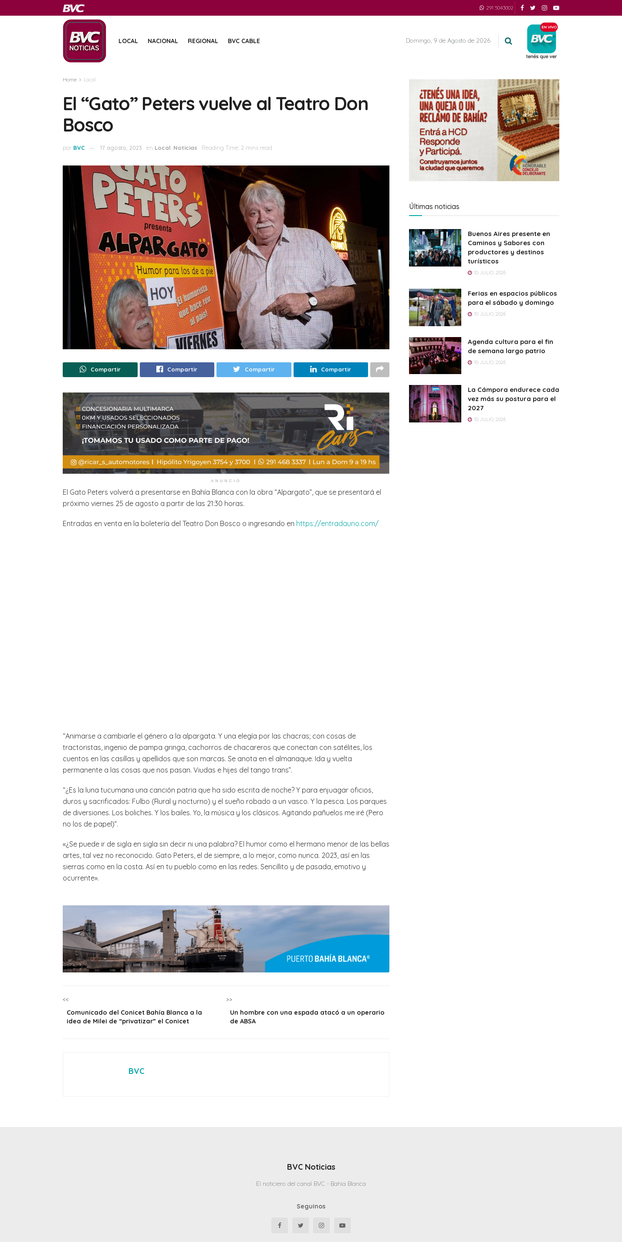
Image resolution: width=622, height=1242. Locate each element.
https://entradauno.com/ (337, 525)
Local (128, 41)
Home (70, 79)
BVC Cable (244, 41)
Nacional (163, 41)
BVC (79, 147)
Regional (203, 41)
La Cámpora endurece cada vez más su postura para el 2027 (513, 398)
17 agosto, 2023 (121, 147)
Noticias (185, 147)
